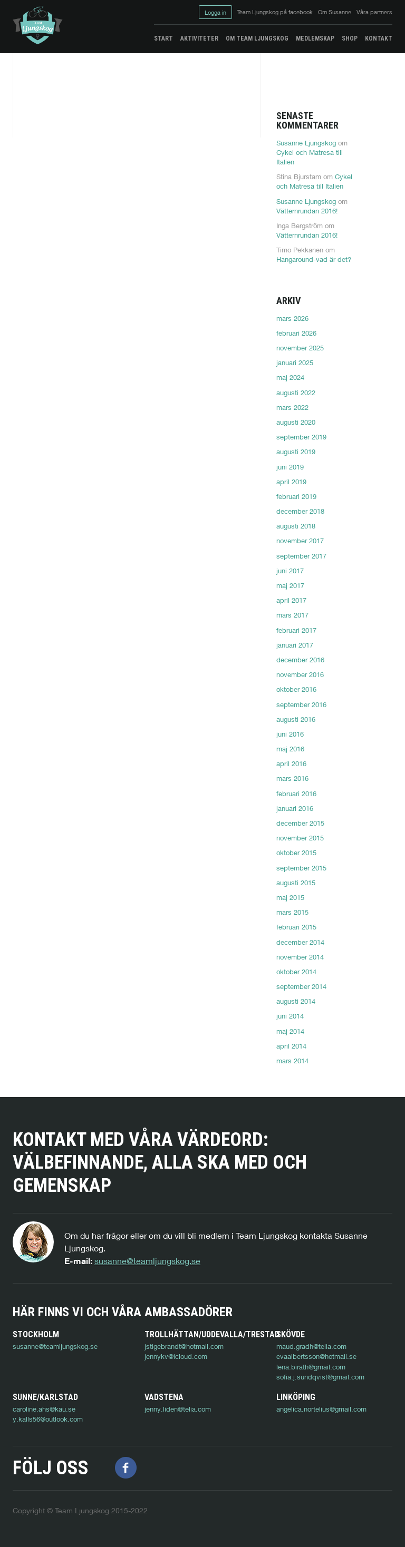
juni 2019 (290, 467)
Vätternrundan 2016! (307, 211)
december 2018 (300, 511)
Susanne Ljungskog (306, 143)
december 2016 (300, 659)
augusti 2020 (295, 422)
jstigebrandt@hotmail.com (184, 1346)
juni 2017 (290, 570)
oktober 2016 (296, 689)
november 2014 (300, 957)
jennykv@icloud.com (175, 1356)
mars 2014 (292, 1060)
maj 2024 (290, 377)
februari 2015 (296, 927)
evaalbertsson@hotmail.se (316, 1356)
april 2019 (291, 481)
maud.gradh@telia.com (311, 1346)
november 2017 (300, 540)
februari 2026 (296, 333)
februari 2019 (296, 496)
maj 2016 (290, 749)
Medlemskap (315, 38)
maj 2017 (290, 585)
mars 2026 (292, 318)
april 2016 (291, 763)
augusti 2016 (295, 719)
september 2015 (301, 868)
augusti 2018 (295, 526)
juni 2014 (290, 1016)
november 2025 (300, 348)
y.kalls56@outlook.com (48, 1419)
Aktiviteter (199, 38)
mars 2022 (292, 407)
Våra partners (374, 11)
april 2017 (291, 600)
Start (163, 38)
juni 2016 (290, 734)
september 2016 (301, 704)
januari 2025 (294, 362)
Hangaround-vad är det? (313, 259)
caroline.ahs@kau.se (44, 1409)
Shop (350, 38)
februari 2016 (296, 793)
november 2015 (300, 838)
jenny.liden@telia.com (177, 1409)
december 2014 (300, 942)
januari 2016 (294, 808)
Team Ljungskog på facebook (275, 11)
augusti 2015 (295, 882)
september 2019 (301, 437)
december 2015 (300, 823)
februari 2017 (296, 630)
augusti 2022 (295, 392)
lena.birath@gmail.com (310, 1367)
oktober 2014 (296, 971)
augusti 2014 (295, 1001)
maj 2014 (290, 1031)
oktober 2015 (296, 852)
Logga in (215, 12)
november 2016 (300, 674)
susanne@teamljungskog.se (147, 1261)
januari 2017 (294, 645)
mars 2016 (292, 778)
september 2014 (301, 986)
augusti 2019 (295, 451)
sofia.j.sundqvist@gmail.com (320, 1377)
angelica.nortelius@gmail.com (321, 1409)
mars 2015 (292, 912)
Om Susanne (334, 11)
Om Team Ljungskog (257, 38)
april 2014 (291, 1046)
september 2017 (301, 556)
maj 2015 (290, 897)
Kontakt (378, 38)
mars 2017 (292, 615)
